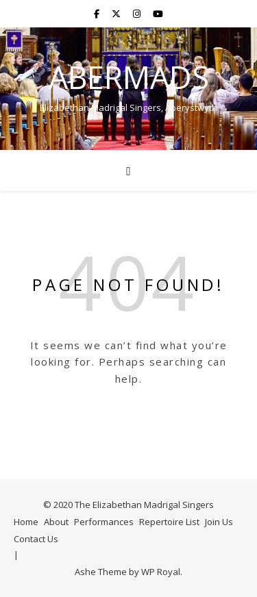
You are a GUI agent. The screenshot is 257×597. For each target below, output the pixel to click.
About (56, 522)
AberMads (129, 77)
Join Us (219, 522)
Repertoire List (169, 522)
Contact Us (36, 539)
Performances (104, 522)
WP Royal (160, 572)
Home (26, 522)
